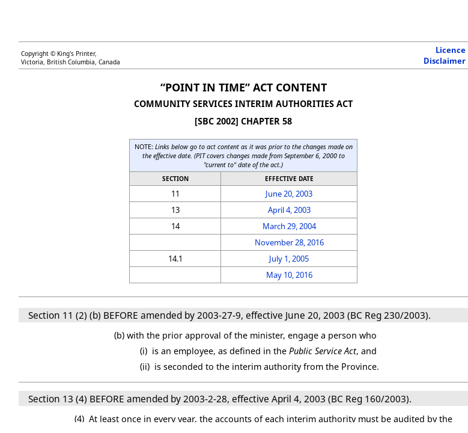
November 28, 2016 (289, 242)
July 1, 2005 (289, 258)
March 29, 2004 (289, 226)
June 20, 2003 (289, 193)
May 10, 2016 (289, 274)
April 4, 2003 (289, 209)
